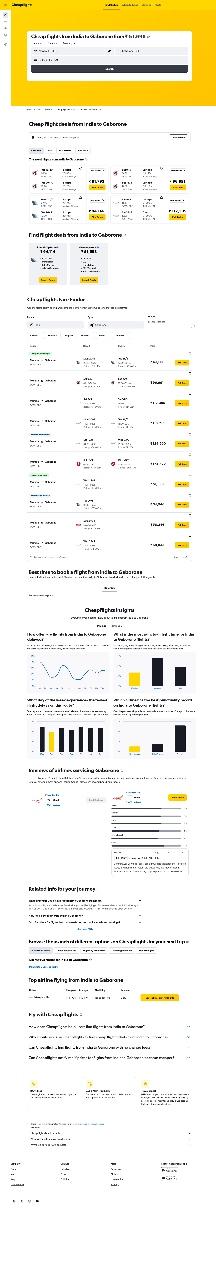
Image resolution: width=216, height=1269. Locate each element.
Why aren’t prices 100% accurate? (115, 1120)
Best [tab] (54, 150)
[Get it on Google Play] (174, 1146)
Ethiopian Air (56, 771)
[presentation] (152, 36)
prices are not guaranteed (97, 1099)
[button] (5, 5)
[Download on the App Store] (174, 1153)
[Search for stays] (5, 21)
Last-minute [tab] (69, 150)
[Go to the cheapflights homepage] (23, 5)
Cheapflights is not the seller (115, 1109)
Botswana (53, 109)
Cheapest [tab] (40, 150)
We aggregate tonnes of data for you (115, 1115)
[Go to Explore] (5, 35)
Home (33, 109)
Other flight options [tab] (126, 926)
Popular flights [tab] (150, 926)
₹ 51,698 (139, 36)
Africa (42, 109)
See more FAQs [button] (89, 904)
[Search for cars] (5, 28)
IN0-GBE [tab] (105, 601)
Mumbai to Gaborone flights (47, 942)
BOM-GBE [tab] (113, 563)
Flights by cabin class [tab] (98, 926)
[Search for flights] (5, 15)
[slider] (197, 326)
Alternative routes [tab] (44, 926)
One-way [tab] (87, 150)
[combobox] (41, 43)
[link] (52, 280)
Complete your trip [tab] (70, 926)
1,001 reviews (56, 780)
